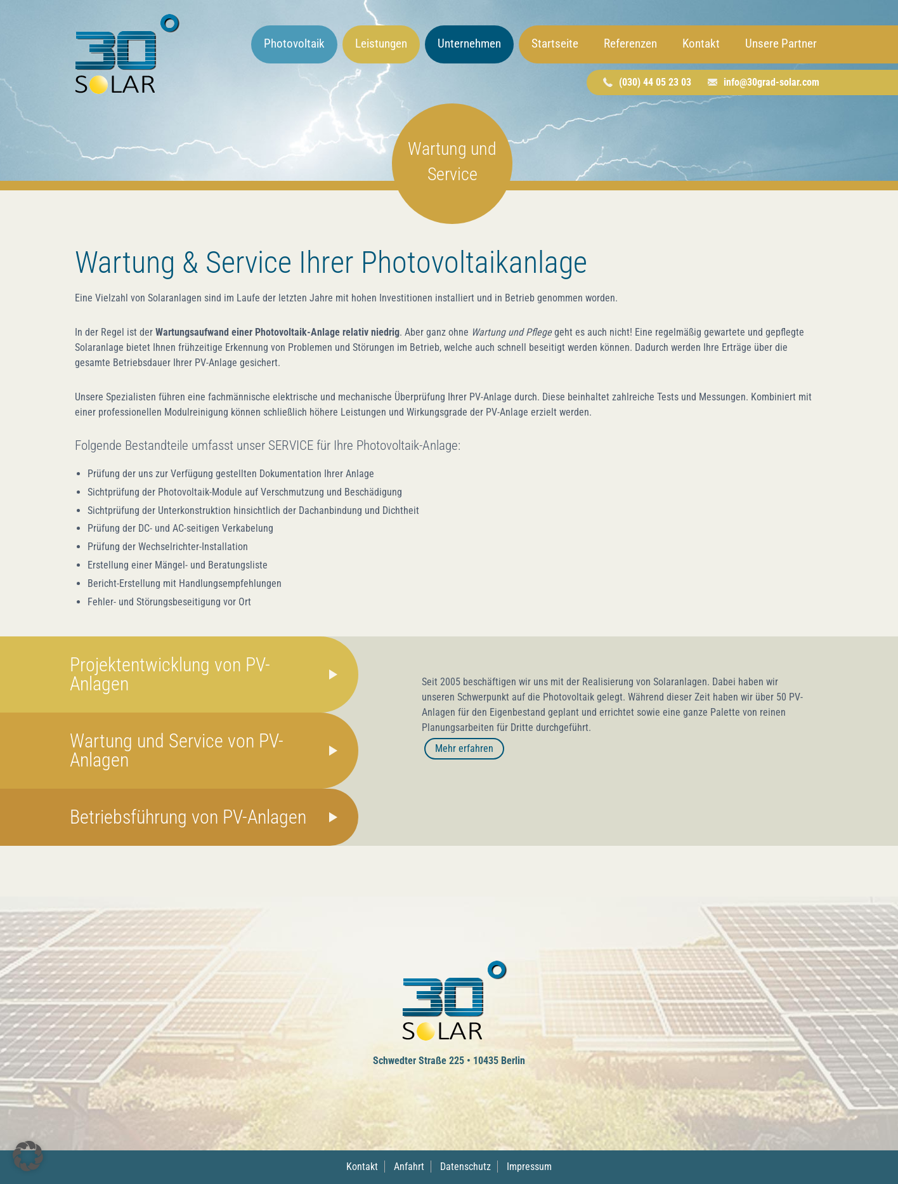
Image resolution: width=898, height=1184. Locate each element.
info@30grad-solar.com (771, 82)
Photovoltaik (294, 43)
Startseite (554, 43)
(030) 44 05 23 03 (655, 82)
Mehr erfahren (464, 748)
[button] (28, 1156)
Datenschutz (465, 1167)
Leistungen (381, 43)
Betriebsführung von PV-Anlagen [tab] (188, 817)
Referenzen (630, 43)
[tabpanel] (617, 726)
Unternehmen (469, 43)
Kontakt (701, 43)
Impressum (529, 1167)
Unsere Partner (781, 43)
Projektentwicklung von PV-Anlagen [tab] (170, 674)
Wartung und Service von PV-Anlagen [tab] (176, 750)
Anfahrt (409, 1167)
